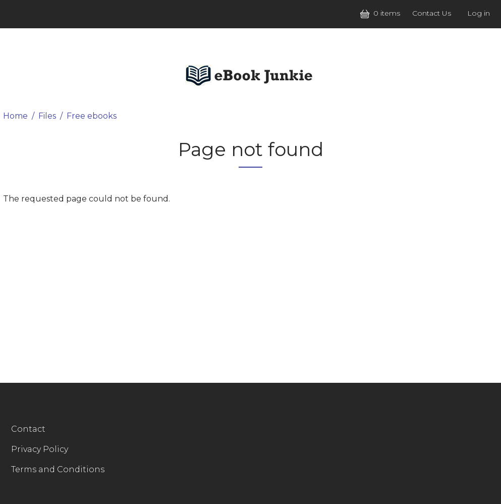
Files (47, 116)
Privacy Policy (39, 449)
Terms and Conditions (57, 469)
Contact (28, 429)
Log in (478, 13)
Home (15, 116)
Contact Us (431, 13)
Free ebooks (92, 116)
